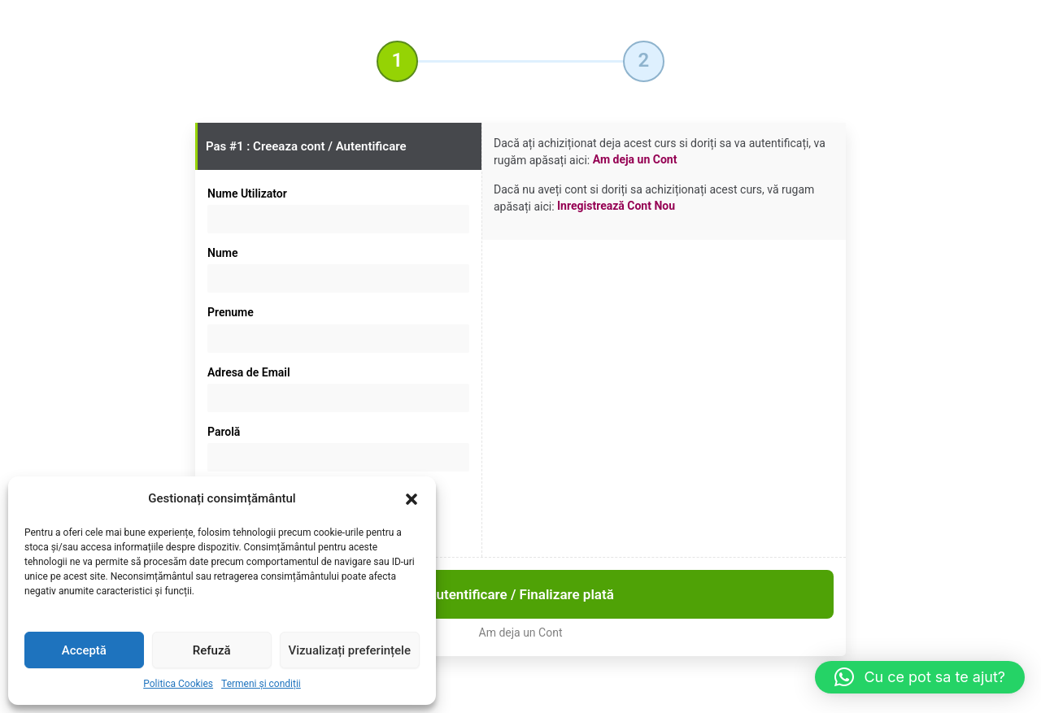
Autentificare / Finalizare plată (520, 594)
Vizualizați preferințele (350, 650)
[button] (411, 499)
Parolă (223, 431)
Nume (222, 252)
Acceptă (84, 650)
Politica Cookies (178, 683)
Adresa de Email (248, 372)
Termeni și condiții (261, 683)
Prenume (230, 312)
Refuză (212, 650)
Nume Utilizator (247, 193)
